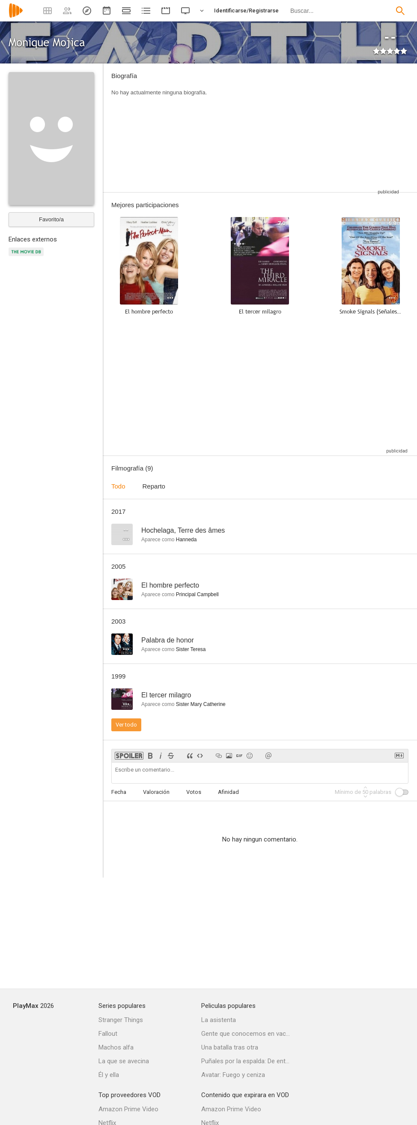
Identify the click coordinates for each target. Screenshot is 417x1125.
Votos (193, 792)
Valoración (156, 792)
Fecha (118, 792)
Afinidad (228, 792)
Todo (118, 486)
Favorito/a (51, 219)
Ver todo (126, 724)
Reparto (154, 486)
